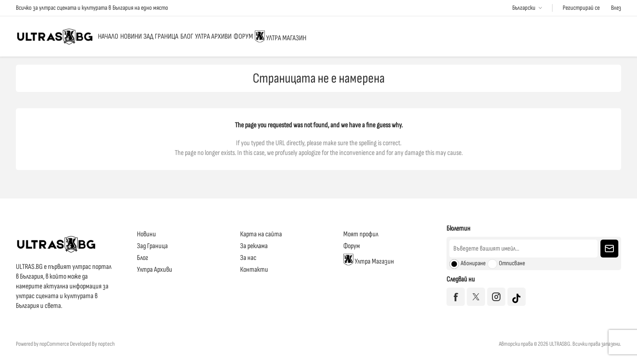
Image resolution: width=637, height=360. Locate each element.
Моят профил (360, 234)
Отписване (512, 263)
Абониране (473, 263)
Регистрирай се (581, 8)
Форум (334, 36)
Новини (156, 36)
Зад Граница (203, 36)
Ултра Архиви (288, 36)
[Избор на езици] (527, 8)
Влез (616, 8)
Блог (245, 36)
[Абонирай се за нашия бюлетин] (523, 248)
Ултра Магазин (388, 36)
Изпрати (609, 248)
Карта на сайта (261, 234)
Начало (116, 36)
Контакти (254, 269)
